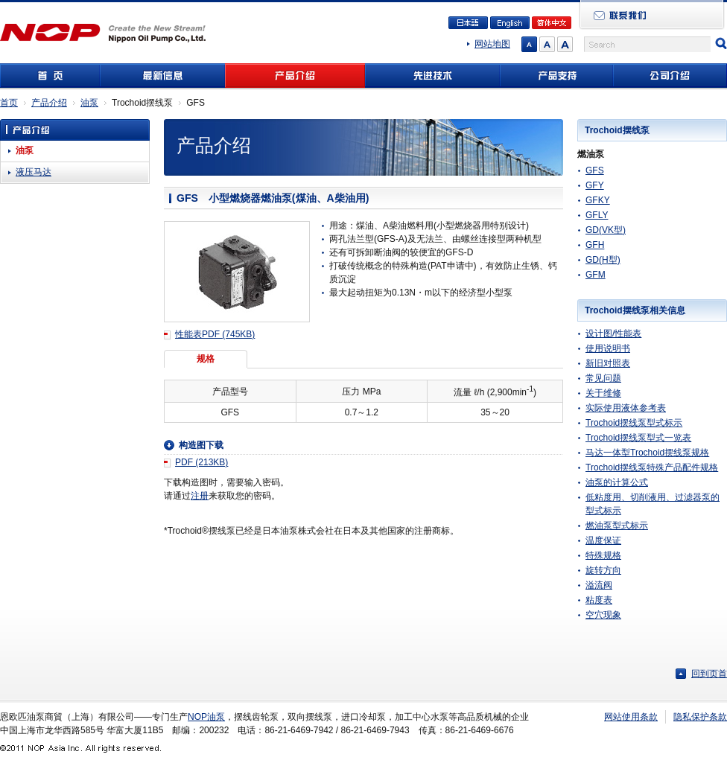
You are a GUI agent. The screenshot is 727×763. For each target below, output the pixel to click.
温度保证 (603, 540)
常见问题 (603, 378)
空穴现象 (603, 615)
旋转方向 (603, 570)
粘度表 (598, 600)
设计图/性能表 (613, 333)
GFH (594, 245)
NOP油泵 (206, 717)
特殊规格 (603, 555)
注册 (200, 496)
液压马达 (33, 172)
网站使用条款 (631, 717)
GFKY (597, 200)
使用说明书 (607, 348)
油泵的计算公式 (616, 482)
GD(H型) (602, 260)
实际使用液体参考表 (625, 408)
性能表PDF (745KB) (215, 334)
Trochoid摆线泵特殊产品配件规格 (651, 467)
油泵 (89, 103)
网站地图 (492, 44)
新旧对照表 (607, 363)
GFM (595, 274)
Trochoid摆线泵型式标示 (633, 423)
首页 (9, 103)
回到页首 (709, 673)
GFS (594, 170)
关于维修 (603, 393)
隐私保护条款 (700, 717)
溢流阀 (598, 585)
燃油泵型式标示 (616, 525)
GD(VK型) (605, 230)
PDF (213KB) (201, 462)
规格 (206, 359)
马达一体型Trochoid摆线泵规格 (647, 452)
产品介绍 (49, 103)
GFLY (596, 215)
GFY (594, 185)
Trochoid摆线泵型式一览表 (638, 437)
